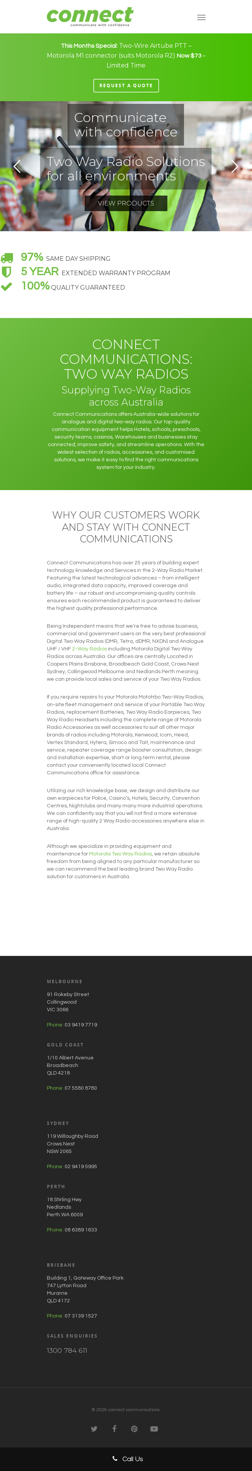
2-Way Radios (89, 649)
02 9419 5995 (81, 1166)
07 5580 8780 (81, 1088)
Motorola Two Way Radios (120, 854)
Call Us (126, 1458)
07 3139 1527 (81, 1316)
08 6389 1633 (81, 1230)
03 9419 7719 (81, 1025)
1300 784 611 (67, 1350)
